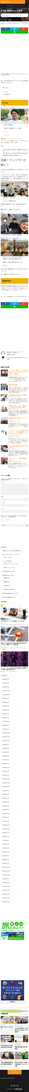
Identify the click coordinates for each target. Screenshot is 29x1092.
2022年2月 (4, 859)
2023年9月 (4, 790)
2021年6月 (4, 890)
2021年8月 (4, 882)
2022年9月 (4, 836)
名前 (2, 496)
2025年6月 (4, 710)
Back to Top (14, 1072)
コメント (3, 482)
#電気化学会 (18, 1045)
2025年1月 (4, 729)
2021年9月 (4, 878)
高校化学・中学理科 (8, 589)
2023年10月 (5, 786)
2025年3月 (4, 721)
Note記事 (6, 135)
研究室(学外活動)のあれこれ (15, 14)
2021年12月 (5, 867)
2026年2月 (4, 687)
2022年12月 (5, 825)
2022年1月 (4, 863)
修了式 (17, 1026)
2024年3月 (4, 767)
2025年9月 (4, 698)
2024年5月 (4, 759)
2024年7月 (4, 752)
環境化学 (6, 585)
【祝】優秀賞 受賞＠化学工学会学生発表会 (7, 1063)
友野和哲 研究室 (18, 1089)
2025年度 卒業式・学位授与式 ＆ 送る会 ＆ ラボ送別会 (21, 1030)
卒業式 (21, 1026)
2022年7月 (4, 844)
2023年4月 (4, 809)
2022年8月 (4, 840)
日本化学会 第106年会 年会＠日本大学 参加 (7, 1046)
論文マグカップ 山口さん (7, 1027)
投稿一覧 (20, 352)
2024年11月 (5, 736)
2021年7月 (4, 886)
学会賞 (10, 1060)
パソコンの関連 (5, 561)
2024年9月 (4, 744)
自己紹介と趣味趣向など (7, 597)
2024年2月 (4, 771)
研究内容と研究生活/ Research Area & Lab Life (15, 5)
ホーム (2, 5)
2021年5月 (4, 894)
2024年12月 (5, 733)
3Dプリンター (7, 557)
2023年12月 (5, 779)
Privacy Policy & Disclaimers (8, 1078)
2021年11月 (5, 871)
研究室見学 (6, 94)
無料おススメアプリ (8, 567)
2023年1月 (4, 821)
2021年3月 (4, 901)
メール (3, 502)
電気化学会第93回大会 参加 (21, 1047)
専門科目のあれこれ (6, 575)
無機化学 (6, 581)
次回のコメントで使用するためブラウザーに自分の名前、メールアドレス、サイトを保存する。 (14, 516)
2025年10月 (5, 694)
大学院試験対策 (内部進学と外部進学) (18, 395)
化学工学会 (25, 1060)
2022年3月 (4, 855)
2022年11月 (5, 829)
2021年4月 (4, 898)
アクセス (4, 293)
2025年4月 (4, 717)
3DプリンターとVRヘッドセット (9, 554)
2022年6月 (4, 848)
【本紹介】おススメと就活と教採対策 (10, 550)
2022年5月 (4, 852)
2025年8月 (4, 702)
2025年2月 (4, 725)
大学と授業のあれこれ (7, 571)
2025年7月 (4, 706)
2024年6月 (4, 756)
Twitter (6, 131)
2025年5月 (4, 713)
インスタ (6, 133)
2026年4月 (4, 679)
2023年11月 (5, 782)
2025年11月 (5, 690)
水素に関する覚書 (13, 384)
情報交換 (8, 15)
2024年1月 (4, 775)
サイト (2, 508)
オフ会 (4, 15)
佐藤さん (9, 235)
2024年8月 (4, 748)
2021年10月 (5, 875)
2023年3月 (4, 813)
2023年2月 (4, 817)
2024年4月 (4, 763)
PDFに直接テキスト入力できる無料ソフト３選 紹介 (13, 621)
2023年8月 (4, 794)
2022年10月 (5, 832)
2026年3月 (4, 683)
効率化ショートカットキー (10, 563)
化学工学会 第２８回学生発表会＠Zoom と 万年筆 (21, 1064)
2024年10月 (5, 740)
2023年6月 (4, 802)
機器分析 (6, 578)
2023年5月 (4, 805)
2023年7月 (4, 798)
